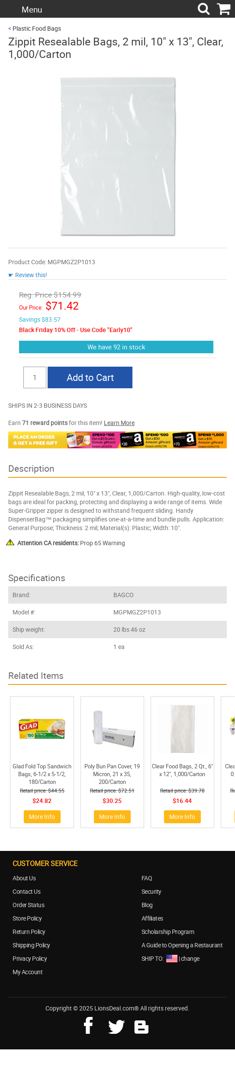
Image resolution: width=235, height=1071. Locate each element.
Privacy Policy (30, 958)
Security (151, 891)
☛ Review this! (27, 275)
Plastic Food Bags (37, 28)
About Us (24, 878)
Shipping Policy (31, 945)
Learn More (119, 423)
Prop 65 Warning (71, 543)
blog (142, 1024)
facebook (94, 1024)
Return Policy (29, 931)
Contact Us (26, 891)
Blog (147, 905)
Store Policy (27, 918)
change (190, 958)
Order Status (28, 905)
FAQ (147, 878)
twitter (118, 1024)
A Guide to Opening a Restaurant (182, 945)
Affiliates (152, 918)
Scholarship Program (168, 931)
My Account (27, 972)
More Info (42, 816)
